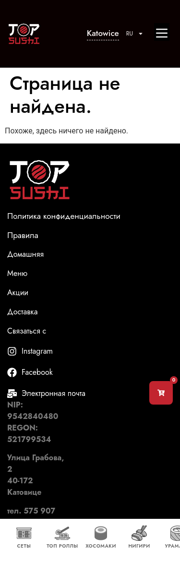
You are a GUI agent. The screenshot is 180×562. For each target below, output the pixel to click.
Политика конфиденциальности (63, 216)
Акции (19, 293)
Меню (17, 273)
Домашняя (25, 254)
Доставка (23, 312)
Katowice (103, 33)
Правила (22, 235)
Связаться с (26, 331)
